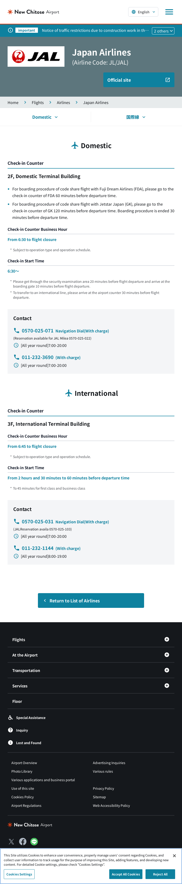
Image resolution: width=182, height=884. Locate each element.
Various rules (103, 771)
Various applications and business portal (43, 779)
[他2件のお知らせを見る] (163, 30)
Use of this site (22, 788)
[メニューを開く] (169, 12)
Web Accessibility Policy (111, 805)
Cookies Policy (22, 796)
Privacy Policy (103, 788)
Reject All (160, 876)
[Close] (174, 858)
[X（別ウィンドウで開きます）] (11, 841)
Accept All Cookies (126, 876)
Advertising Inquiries (109, 762)
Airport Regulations (26, 805)
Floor (17, 701)
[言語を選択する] (143, 12)
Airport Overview (24, 762)
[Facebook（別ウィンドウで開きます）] (23, 841)
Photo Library (21, 771)
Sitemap (99, 796)
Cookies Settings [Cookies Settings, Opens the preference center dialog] (19, 876)
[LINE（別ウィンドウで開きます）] (34, 843)
